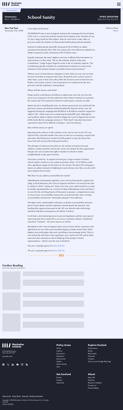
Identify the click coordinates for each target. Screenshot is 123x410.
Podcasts (91, 356)
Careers (59, 380)
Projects (91, 359)
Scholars (91, 380)
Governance (60, 359)
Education (112, 16)
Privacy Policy (16, 396)
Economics (60, 353)
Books (90, 351)
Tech (58, 367)
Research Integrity (95, 383)
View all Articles (12, 10)
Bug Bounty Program (36, 396)
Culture (59, 351)
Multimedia (92, 353)
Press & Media (93, 388)
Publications (93, 348)
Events (59, 377)
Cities (103, 16)
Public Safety (61, 364)
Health (59, 361)
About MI (91, 377)
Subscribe (60, 383)
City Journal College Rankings (99, 361)
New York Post (11, 28)
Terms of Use (6, 396)
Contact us (92, 385)
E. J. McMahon (14, 19)
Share (115, 31)
